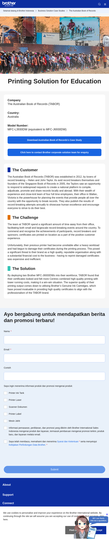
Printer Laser (15, 400)
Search (99, 4)
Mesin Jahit (14, 421)
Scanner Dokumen (18, 407)
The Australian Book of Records (82, 11)
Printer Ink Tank (16, 393)
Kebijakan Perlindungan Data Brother (27, 445)
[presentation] (28, 456)
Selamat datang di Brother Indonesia (18, 11)
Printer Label (15, 414)
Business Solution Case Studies (51, 11)
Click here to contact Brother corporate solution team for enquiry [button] (54, 152)
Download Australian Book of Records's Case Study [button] (54, 140)
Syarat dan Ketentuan (67, 441)
